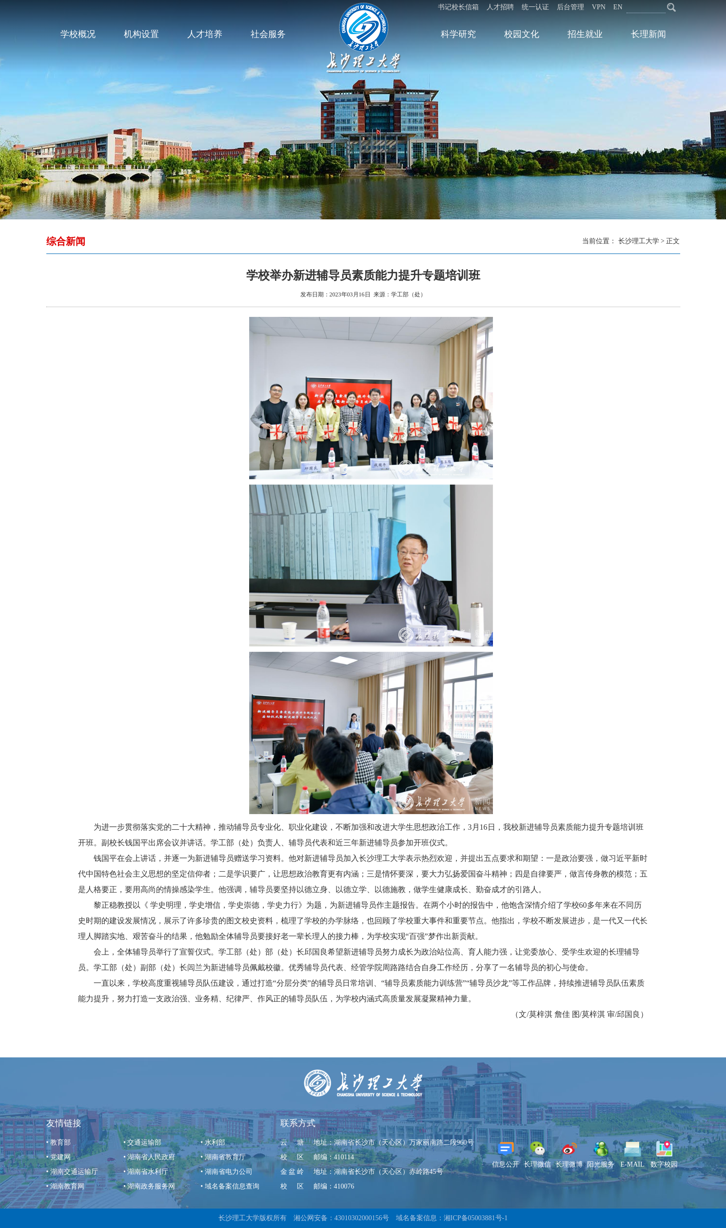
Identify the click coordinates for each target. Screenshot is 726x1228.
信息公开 (505, 1154)
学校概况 (78, 34)
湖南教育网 (67, 1186)
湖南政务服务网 (151, 1186)
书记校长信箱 (458, 7)
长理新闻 (648, 34)
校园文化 (521, 34)
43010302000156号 (361, 1218)
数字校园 (664, 1154)
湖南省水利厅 (147, 1171)
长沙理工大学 (638, 241)
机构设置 (141, 34)
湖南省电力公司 (229, 1171)
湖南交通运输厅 (74, 1171)
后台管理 (570, 7)
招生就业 (585, 34)
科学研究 (458, 34)
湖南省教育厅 (225, 1157)
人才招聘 (500, 7)
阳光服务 (600, 1154)
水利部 (215, 1142)
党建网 (60, 1157)
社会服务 (268, 34)
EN (618, 7)
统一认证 (535, 7)
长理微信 (537, 1154)
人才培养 (204, 34)
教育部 (60, 1142)
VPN (599, 7)
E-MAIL (633, 1154)
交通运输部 (144, 1142)
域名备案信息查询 (232, 1186)
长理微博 (569, 1154)
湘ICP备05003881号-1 (476, 1218)
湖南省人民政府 (151, 1157)
